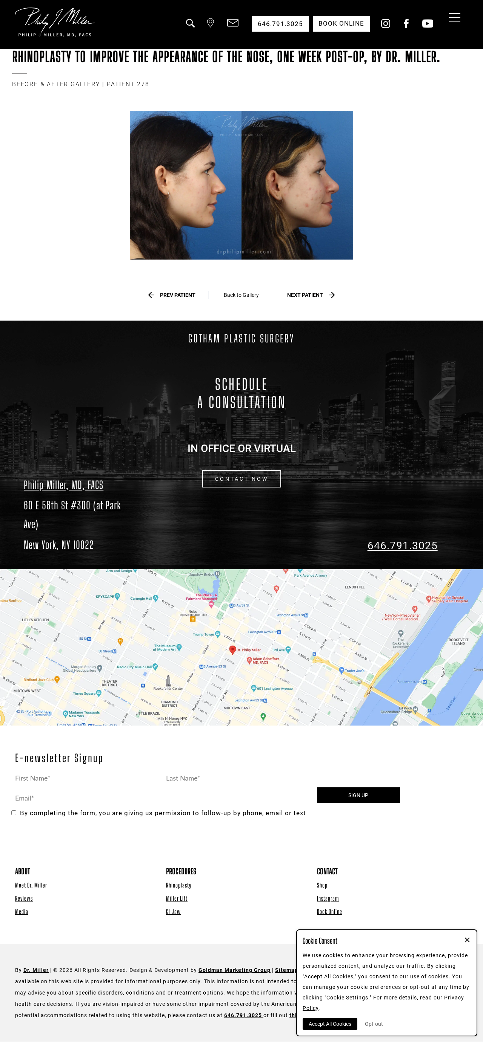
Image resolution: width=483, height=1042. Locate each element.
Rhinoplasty (178, 885)
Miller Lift (177, 898)
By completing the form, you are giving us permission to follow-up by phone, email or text (158, 813)
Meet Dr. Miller (31, 885)
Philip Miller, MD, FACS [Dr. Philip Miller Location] (63, 485)
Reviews (24, 898)
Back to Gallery (241, 295)
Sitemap (286, 970)
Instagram (328, 898)
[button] (189, 27)
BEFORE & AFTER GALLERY (56, 84)
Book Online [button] (341, 24)
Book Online (329, 911)
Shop (322, 885)
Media (21, 911)
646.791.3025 (403, 546)
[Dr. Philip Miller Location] (80, 525)
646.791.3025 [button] (279, 24)
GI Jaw (173, 911)
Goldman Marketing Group (234, 970)
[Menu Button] (452, 18)
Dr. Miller (36, 970)
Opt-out (374, 1024)
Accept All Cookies (330, 1024)
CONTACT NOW (241, 479)
